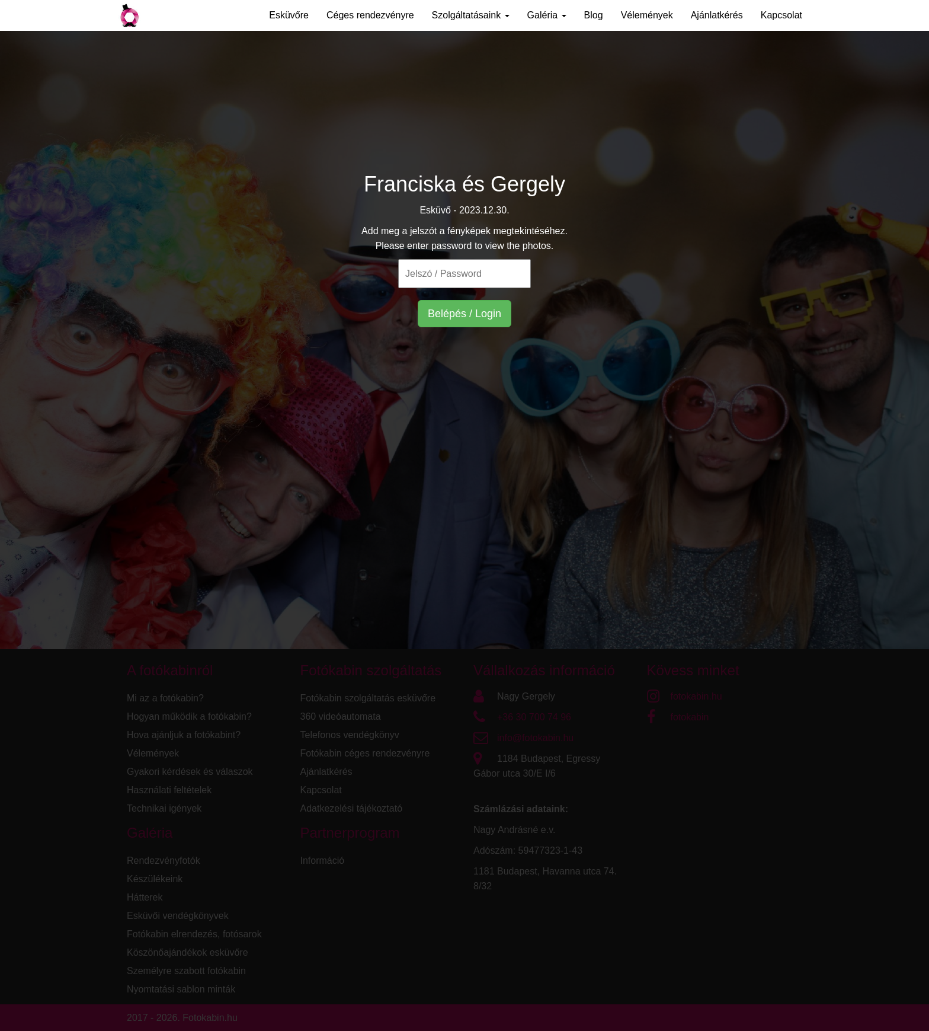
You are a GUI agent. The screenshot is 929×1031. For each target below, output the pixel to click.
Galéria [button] (546, 15)
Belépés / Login (464, 314)
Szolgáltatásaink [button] (471, 15)
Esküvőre (289, 15)
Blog (593, 15)
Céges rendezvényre (370, 15)
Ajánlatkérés (717, 15)
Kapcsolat (781, 15)
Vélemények (647, 15)
